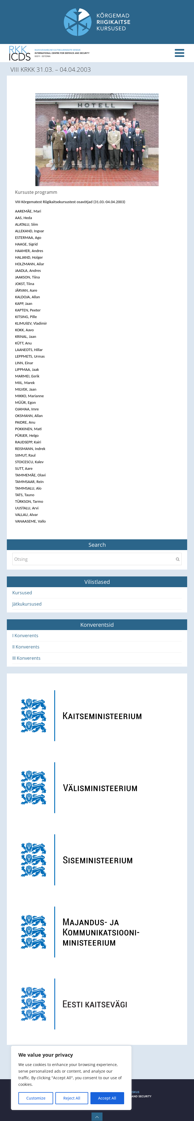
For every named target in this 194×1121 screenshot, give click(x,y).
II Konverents (25, 647)
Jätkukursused (27, 604)
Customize (35, 1098)
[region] (71, 1078)
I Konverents (25, 636)
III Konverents (26, 658)
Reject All (71, 1098)
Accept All (107, 1098)
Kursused (22, 593)
